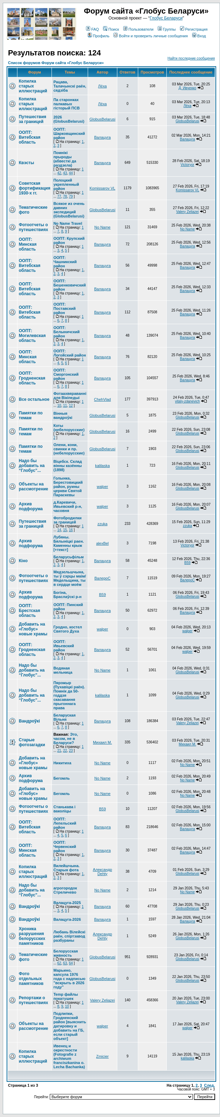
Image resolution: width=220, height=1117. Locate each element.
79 (71, 196)
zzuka (102, 524)
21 (59, 750)
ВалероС (102, 578)
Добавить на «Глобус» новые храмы (33, 629)
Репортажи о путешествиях (33, 1000)
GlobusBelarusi (102, 119)
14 (59, 530)
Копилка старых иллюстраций (33, 86)
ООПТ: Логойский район (69, 353)
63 (65, 963)
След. (209, 1085)
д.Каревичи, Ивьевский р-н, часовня (67, 506)
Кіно (23, 560)
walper (102, 486)
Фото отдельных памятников (31, 978)
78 (65, 196)
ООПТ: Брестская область (29, 610)
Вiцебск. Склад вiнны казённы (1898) (67, 465)
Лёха (102, 86)
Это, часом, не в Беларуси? (65, 738)
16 (71, 530)
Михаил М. (102, 742)
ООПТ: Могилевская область (32, 335)
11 (65, 405)
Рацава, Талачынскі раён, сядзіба (69, 86)
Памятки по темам (30, 415)
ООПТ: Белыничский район (66, 332)
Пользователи (138, 29)
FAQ (92, 29)
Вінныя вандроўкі (62, 415)
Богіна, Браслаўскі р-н (67, 594)
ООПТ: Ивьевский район (63, 646)
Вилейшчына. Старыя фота (66, 868)
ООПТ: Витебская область (29, 137)
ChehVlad (102, 399)
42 (59, 173)
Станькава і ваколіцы (64, 809)
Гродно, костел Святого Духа (67, 629)
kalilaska (102, 466)
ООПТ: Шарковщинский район (69, 133)
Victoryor (187, 165)
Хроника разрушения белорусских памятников (32, 936)
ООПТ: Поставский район (64, 308)
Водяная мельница (62, 670)
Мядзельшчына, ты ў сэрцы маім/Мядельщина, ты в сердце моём (69, 578)
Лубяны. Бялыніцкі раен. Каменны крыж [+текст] (68, 543)
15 (65, 530)
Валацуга (102, 137)
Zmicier (102, 1056)
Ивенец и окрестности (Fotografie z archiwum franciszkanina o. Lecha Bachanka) (69, 1056)
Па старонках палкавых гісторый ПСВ (66, 104)
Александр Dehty (102, 871)
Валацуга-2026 (67, 919)
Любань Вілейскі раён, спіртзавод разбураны (69, 936)
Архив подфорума (31, 506)
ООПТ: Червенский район (64, 846)
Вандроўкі (29, 721)
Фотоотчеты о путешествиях (33, 227)
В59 (187, 563)
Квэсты (26, 162)
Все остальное (34, 399)
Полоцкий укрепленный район (66, 184)
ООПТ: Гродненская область (32, 378)
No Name (102, 227)
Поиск (111, 29)
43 (65, 173)
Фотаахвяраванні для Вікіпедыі (69, 395)
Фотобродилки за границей (67, 520)
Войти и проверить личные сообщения (150, 36)
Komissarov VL (102, 188)
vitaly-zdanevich (187, 401)
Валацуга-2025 (67, 903)
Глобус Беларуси (166, 18)
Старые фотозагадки (32, 742)
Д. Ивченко (187, 88)
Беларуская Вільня (64, 717)
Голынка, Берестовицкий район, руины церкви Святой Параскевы (67, 486)
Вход (199, 36)
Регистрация (193, 29)
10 (59, 405)
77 (59, 196)
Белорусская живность (65, 953)
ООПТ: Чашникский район (65, 261)
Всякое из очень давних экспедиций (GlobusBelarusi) (68, 209)
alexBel (102, 543)
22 (65, 750)
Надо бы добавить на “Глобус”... (32, 465)
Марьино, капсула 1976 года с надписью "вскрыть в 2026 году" (69, 978)
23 (71, 750)
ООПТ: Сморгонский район (65, 374)
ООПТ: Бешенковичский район (69, 285)
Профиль (99, 36)
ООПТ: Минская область (28, 244)
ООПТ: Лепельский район (64, 823)
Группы (167, 29)
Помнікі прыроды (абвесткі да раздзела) (64, 159)
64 (71, 963)
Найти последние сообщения (191, 58)
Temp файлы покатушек (65, 996)
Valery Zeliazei (187, 212)
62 (59, 963)
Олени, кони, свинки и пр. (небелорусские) (68, 449)
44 (71, 173)
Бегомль (61, 778)
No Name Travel (67, 223)
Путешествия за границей (32, 119)
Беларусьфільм (68, 557)
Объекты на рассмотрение (33, 486)
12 (71, 405)
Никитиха (62, 763)
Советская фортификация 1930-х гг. (34, 188)
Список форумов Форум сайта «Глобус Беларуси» (56, 63)
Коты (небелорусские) (68, 427)
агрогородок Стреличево (65, 890)
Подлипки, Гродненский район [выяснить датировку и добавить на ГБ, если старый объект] (69, 1026)
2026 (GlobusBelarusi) (68, 119)
